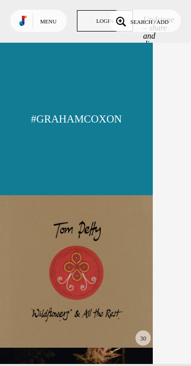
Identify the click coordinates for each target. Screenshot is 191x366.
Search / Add (141, 21)
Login (105, 21)
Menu (48, 21)
